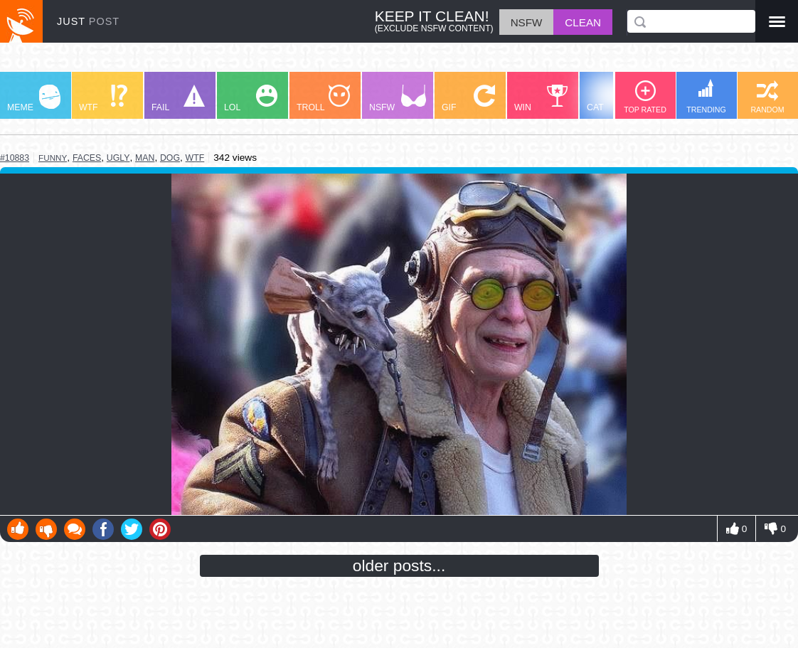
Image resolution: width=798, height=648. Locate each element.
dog (170, 158)
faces (87, 158)
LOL (250, 98)
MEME (33, 98)
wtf (195, 158)
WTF (103, 98)
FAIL (178, 98)
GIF (468, 98)
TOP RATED (645, 97)
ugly (118, 158)
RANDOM (767, 97)
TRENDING (706, 96)
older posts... (399, 565)
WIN (541, 98)
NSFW (397, 98)
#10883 (14, 158)
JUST (88, 21)
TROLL (323, 98)
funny (52, 157)
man (144, 158)
